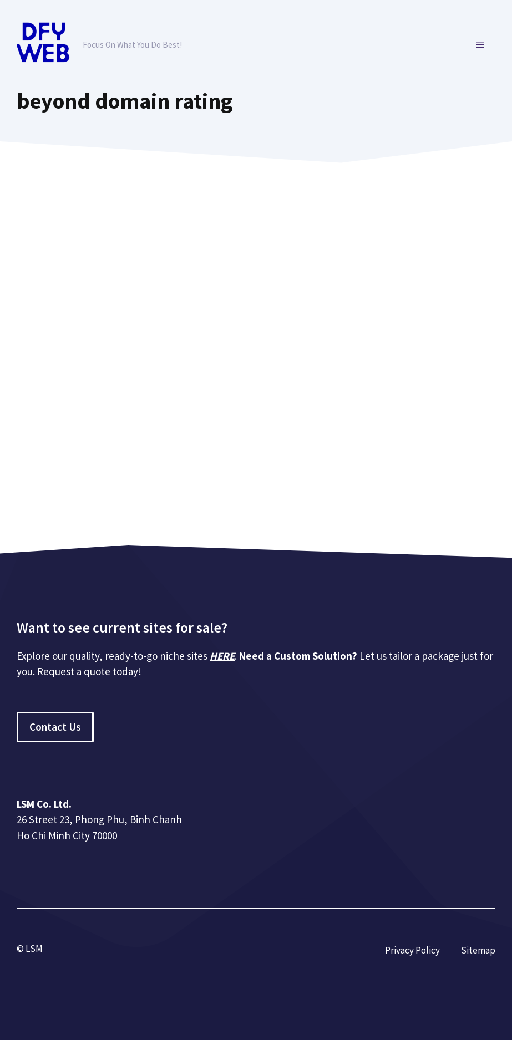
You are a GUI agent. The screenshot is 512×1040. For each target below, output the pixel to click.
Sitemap (478, 950)
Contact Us (55, 726)
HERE (222, 655)
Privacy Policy (412, 950)
